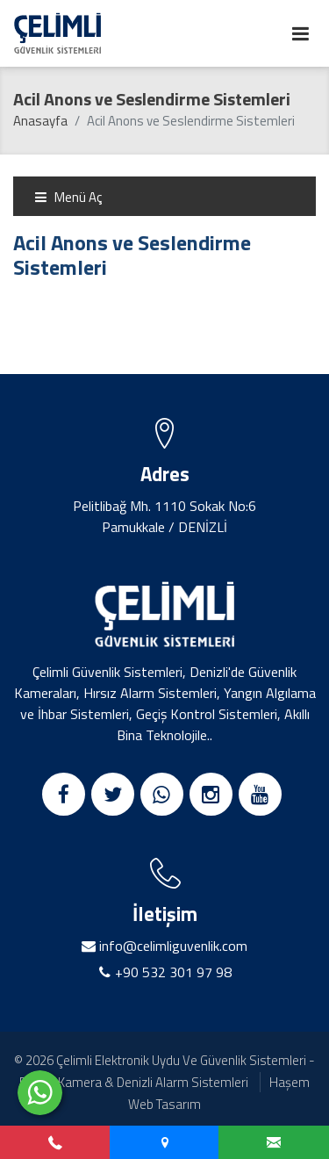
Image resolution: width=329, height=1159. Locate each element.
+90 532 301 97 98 (173, 972)
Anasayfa (40, 121)
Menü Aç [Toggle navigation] (68, 197)
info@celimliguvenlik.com (171, 945)
